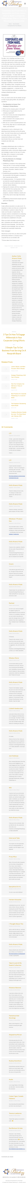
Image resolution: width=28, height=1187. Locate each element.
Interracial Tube (14, 838)
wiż (10, 787)
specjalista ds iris (15, 886)
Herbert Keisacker (15, 899)
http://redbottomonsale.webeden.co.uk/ (17, 1148)
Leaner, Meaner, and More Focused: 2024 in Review (18, 367)
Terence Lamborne (15, 1113)
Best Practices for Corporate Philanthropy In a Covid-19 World (18, 395)
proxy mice (13, 857)
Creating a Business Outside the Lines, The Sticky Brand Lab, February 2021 (18, 414)
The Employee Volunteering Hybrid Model (18, 404)
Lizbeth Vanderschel (16, 708)
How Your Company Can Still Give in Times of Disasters (17, 385)
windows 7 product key (14, 534)
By (18, 245)
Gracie (11, 564)
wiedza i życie (14, 658)
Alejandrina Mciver (15, 1035)
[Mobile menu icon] (25, 3)
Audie (11, 1079)
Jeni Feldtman (13, 756)
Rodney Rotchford (15, 1061)
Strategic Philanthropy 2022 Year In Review (18, 376)
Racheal (11, 603)
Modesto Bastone (15, 987)
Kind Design (20, 1180)
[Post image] (5, 369)
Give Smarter (10, 245)
